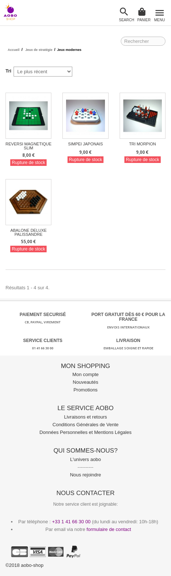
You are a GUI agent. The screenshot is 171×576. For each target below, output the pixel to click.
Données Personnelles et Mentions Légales (86, 432)
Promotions (85, 390)
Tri (8, 71)
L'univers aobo (85, 459)
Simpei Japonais (85, 144)
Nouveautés (85, 382)
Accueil (13, 50)
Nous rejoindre (85, 474)
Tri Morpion (142, 144)
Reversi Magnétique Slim (28, 146)
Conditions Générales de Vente (85, 424)
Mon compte (85, 374)
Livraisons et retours (85, 417)
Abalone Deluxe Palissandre (28, 232)
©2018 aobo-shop (25, 565)
